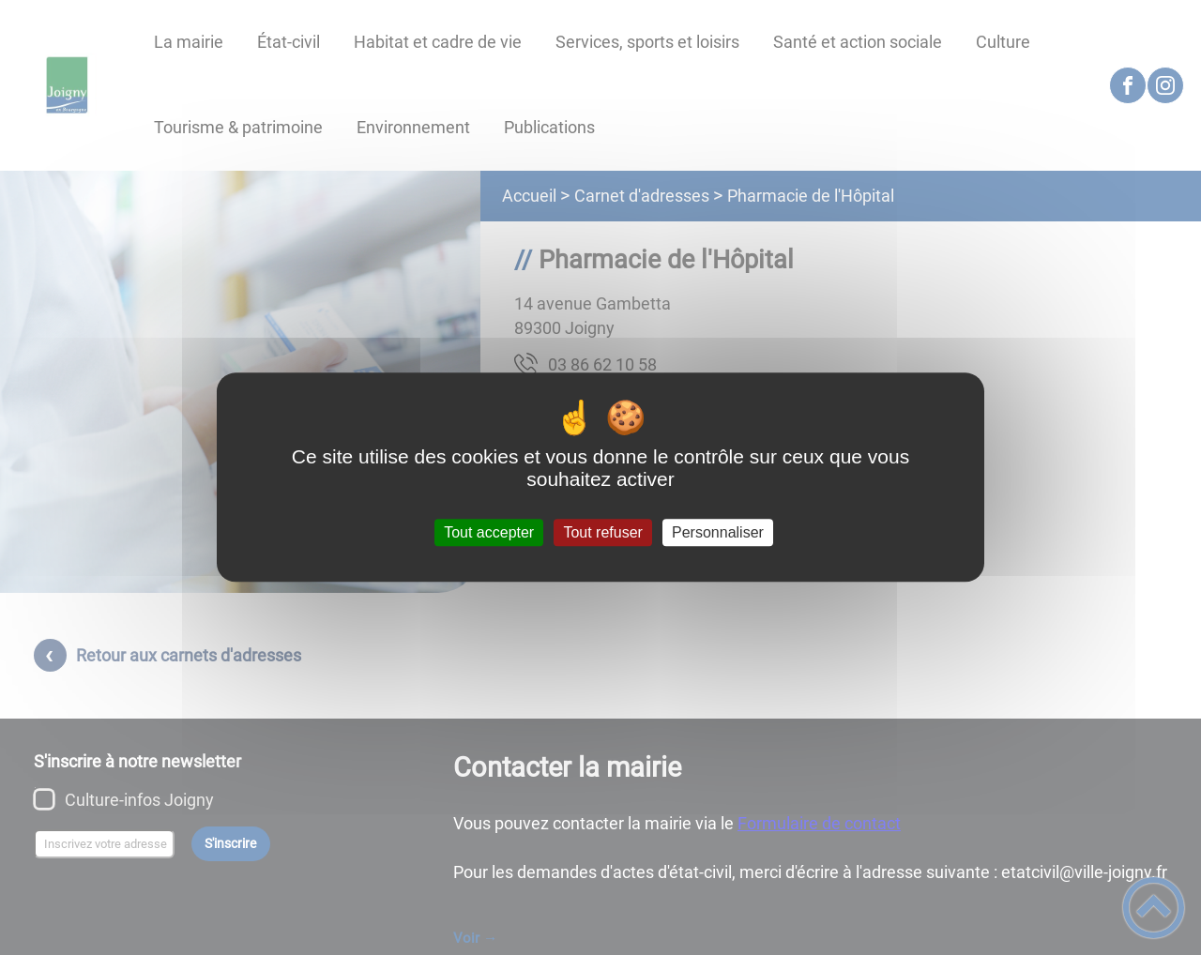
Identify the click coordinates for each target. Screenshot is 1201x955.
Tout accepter (489, 532)
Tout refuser (602, 532)
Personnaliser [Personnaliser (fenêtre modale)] (718, 532)
